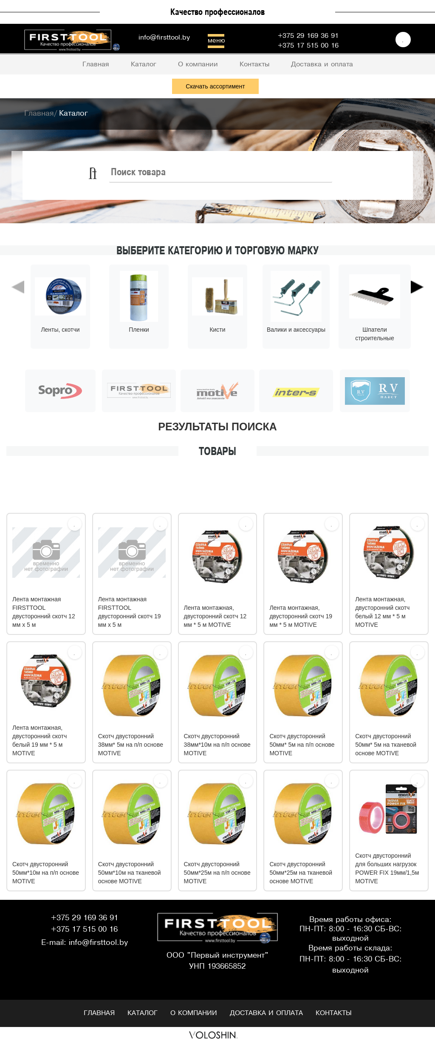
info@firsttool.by (164, 37)
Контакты (334, 1013)
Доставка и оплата (266, 1013)
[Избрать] (75, 524)
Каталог (142, 1013)
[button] (17, 328)
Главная (99, 1013)
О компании (193, 1013)
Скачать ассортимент (215, 86)
